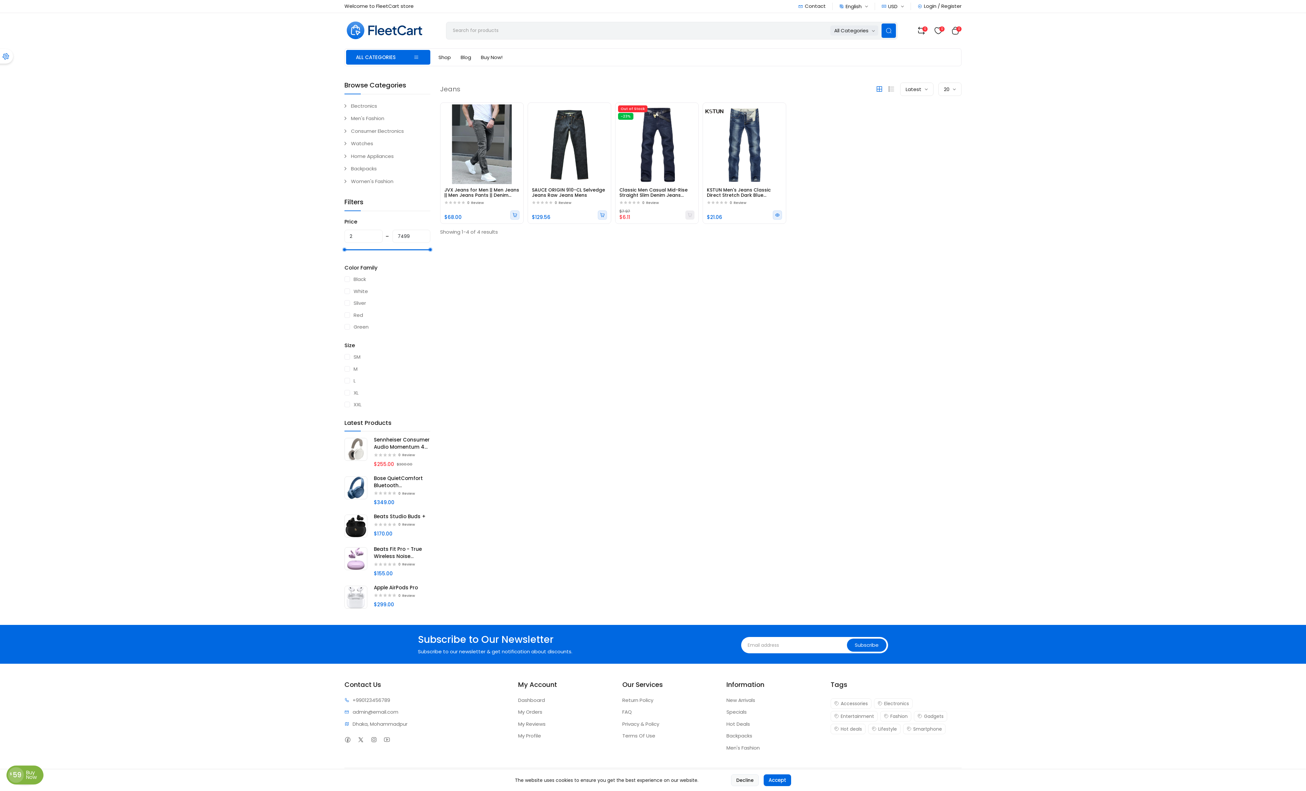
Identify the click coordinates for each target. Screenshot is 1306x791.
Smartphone (924, 729)
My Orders (530, 711)
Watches (362, 143)
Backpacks (364, 168)
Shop (444, 57)
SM (357, 356)
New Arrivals (740, 700)
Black (360, 279)
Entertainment (854, 716)
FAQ (627, 711)
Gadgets (930, 716)
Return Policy (637, 700)
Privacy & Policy (640, 724)
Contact (812, 6)
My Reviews (532, 724)
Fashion (896, 716)
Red (358, 315)
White (361, 291)
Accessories (851, 703)
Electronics (364, 105)
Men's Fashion (367, 118)
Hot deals (848, 729)
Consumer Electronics (377, 131)
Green (361, 326)
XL (356, 392)
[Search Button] (889, 30)
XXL (357, 404)
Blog (466, 57)
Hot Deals (738, 724)
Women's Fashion (372, 181)
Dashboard (531, 700)
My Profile (529, 735)
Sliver (360, 303)
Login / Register (939, 6)
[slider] (344, 249)
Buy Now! (491, 57)
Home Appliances (372, 156)
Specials (736, 711)
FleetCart (387, 779)
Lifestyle (884, 729)
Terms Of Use (638, 735)
